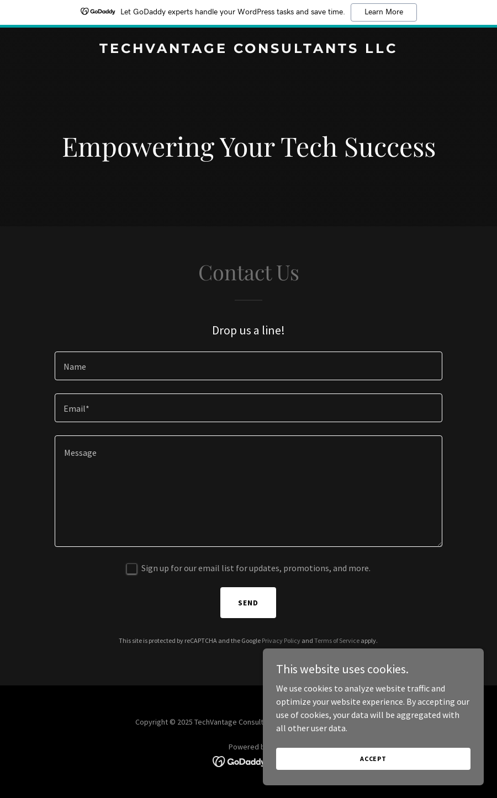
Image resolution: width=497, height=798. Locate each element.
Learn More (383, 12)
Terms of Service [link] (336, 640)
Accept (373, 773)
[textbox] (248, 366)
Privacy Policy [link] (281, 640)
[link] (248, 49)
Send (248, 603)
